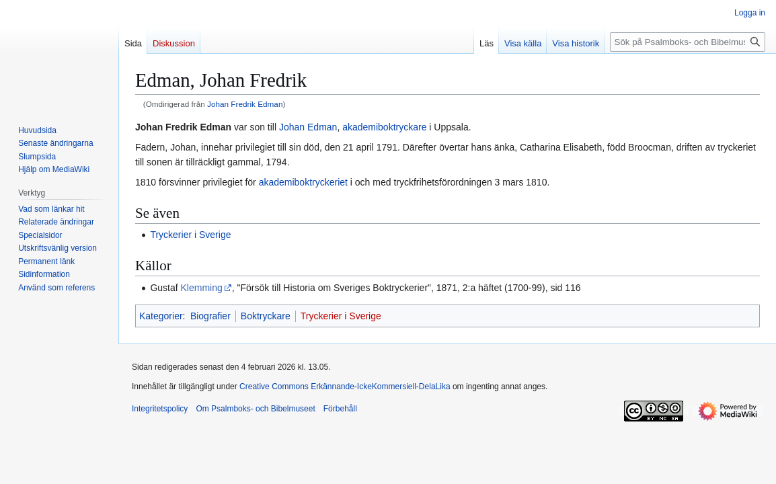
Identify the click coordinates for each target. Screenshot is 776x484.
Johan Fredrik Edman (244, 103)
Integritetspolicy (160, 408)
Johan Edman (308, 127)
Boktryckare (265, 316)
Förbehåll (340, 408)
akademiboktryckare (384, 127)
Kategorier (161, 316)
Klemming (202, 287)
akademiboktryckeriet (303, 182)
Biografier (210, 316)
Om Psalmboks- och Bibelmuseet (255, 408)
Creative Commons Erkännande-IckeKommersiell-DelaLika (344, 386)
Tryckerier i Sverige (190, 234)
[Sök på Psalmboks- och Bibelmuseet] (687, 42)
